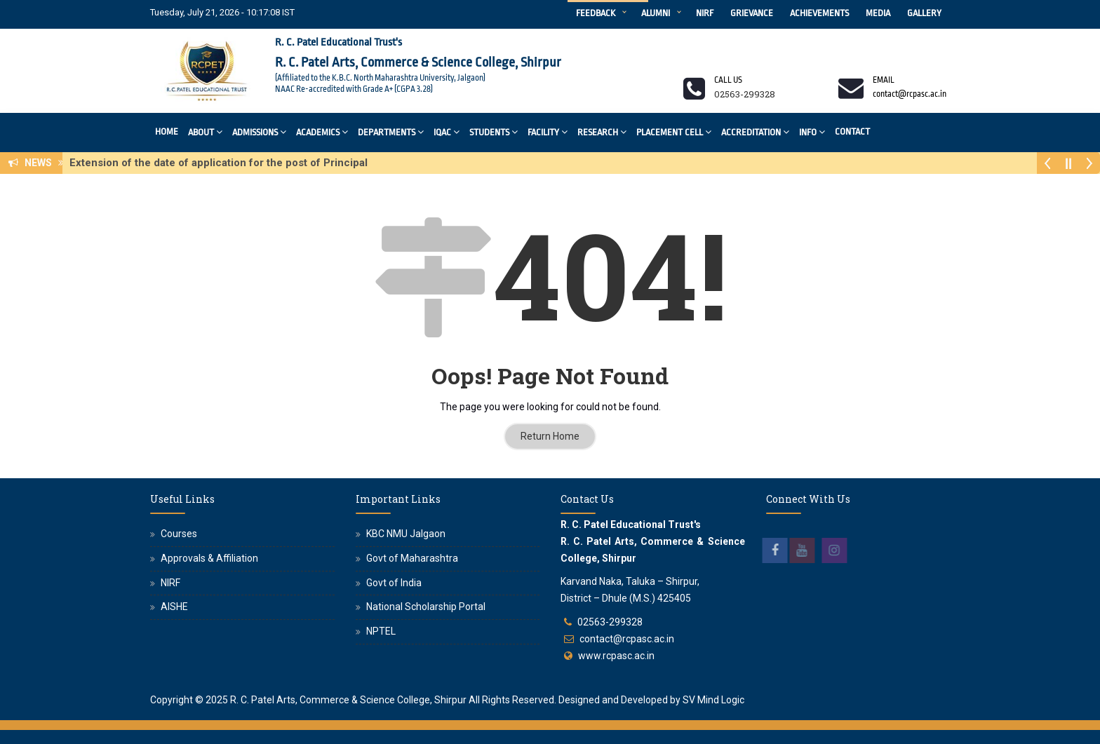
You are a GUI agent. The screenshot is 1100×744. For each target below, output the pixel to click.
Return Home (550, 436)
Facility (548, 131)
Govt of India (394, 582)
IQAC (447, 131)
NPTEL (381, 631)
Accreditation (755, 131)
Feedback (595, 13)
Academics (322, 131)
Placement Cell (673, 131)
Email (883, 80)
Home (166, 131)
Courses (179, 533)
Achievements (819, 13)
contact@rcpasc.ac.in (626, 638)
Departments (391, 131)
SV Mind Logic (713, 699)
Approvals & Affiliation (209, 558)
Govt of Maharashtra (412, 558)
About (205, 131)
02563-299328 (610, 622)
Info (812, 131)
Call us (728, 80)
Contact (852, 131)
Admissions (259, 131)
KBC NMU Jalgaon (405, 533)
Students (493, 131)
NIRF (704, 13)
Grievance (751, 13)
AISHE (174, 606)
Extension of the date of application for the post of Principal (222, 162)
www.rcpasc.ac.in (616, 655)
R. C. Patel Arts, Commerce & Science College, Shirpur (348, 699)
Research (601, 131)
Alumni (655, 13)
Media (878, 13)
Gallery (924, 13)
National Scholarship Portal (425, 606)
